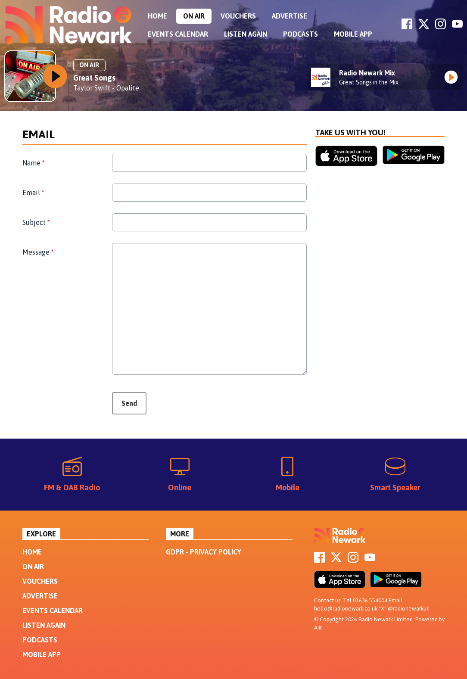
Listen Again (245, 34)
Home (157, 16)
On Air (194, 16)
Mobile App (353, 34)
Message (37, 252)
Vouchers (238, 16)
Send (129, 403)
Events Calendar (178, 34)
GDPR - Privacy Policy (203, 552)
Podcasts (300, 34)
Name (33, 163)
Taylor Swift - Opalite (106, 88)
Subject (36, 222)
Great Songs (94, 77)
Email (33, 192)
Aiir (317, 627)
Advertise (289, 16)
